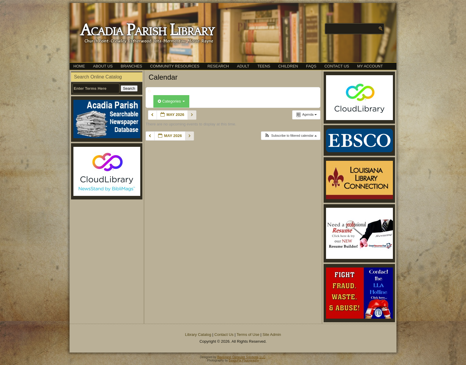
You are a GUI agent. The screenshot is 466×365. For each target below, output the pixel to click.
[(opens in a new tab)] (107, 171)
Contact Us (336, 66)
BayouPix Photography (244, 360)
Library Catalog (198, 334)
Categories (171, 101)
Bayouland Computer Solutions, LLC (241, 357)
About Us (103, 66)
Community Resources (174, 66)
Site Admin (271, 334)
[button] (290, 136)
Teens (263, 66)
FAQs (311, 66)
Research (218, 66)
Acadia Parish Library (147, 30)
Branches (131, 66)
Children (288, 66)
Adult (243, 66)
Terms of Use (248, 334)
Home (79, 66)
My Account (370, 66)
